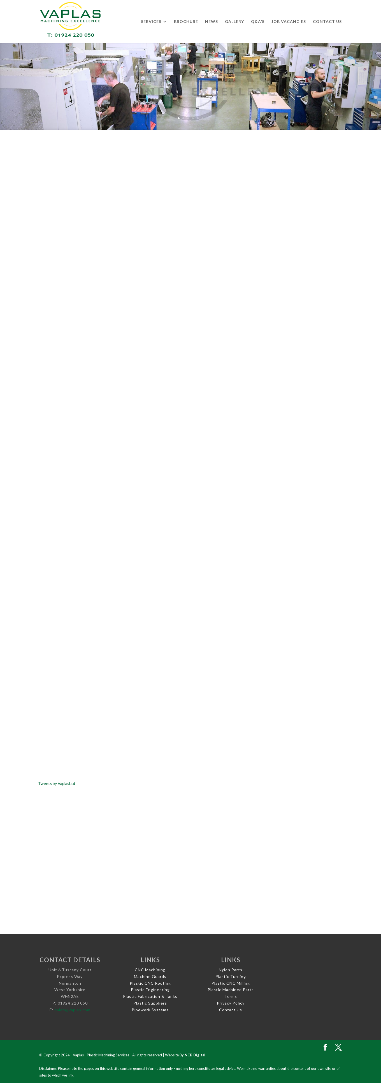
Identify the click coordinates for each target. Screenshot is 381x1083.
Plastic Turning (230, 976)
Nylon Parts (230, 969)
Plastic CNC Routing (150, 983)
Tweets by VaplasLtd (56, 783)
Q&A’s (257, 22)
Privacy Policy (231, 1003)
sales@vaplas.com (72, 1009)
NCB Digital (195, 1055)
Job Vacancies (288, 22)
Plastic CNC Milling (231, 983)
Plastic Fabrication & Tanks (150, 996)
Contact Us (327, 22)
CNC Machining (150, 969)
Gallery (234, 22)
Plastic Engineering (150, 989)
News (211, 22)
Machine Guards (150, 976)
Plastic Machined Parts (231, 989)
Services (151, 22)
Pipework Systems (150, 1009)
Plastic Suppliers (150, 1003)
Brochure (186, 22)
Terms (230, 996)
